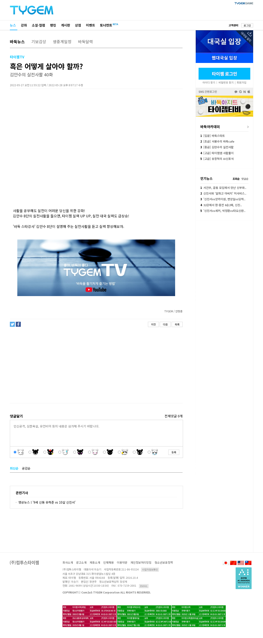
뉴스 (13, 25)
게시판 (65, 25)
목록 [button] (177, 324)
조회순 (236, 178)
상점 (78, 25)
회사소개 (67, 562)
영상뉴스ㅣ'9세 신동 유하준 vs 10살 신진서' (47, 502)
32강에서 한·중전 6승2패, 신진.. (221, 205)
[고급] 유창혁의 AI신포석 (217, 159)
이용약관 (122, 562)
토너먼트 (106, 25)
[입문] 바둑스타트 (212, 136)
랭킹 (53, 25)
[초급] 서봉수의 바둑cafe (217, 141)
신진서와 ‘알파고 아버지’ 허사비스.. (223, 193)
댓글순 (245, 178)
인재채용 (108, 562)
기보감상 (38, 41)
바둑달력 (85, 41)
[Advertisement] (96, 365)
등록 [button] (173, 452)
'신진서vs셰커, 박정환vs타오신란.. (222, 211)
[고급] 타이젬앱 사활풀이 (217, 153)
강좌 (24, 25)
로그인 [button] (247, 25)
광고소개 (81, 562)
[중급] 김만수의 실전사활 (217, 147)
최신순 (14, 468)
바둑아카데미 (210, 126)
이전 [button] (153, 324)
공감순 (26, 468)
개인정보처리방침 (140, 562)
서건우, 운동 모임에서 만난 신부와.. (223, 188)
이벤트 (90, 25)
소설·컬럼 (38, 25)
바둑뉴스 (17, 41)
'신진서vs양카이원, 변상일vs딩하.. (222, 199)
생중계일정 (62, 41)
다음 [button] (165, 324)
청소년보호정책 (164, 562)
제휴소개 (95, 562)
